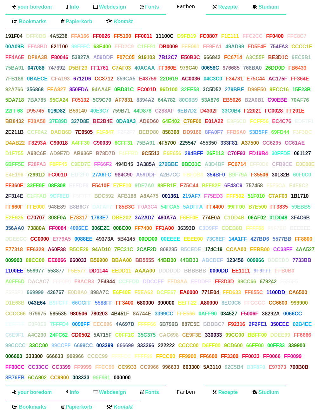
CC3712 (104, 78)
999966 (75, 356)
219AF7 (191, 196)
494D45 (124, 164)
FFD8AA (177, 281)
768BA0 (252, 68)
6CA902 (37, 377)
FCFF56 (259, 121)
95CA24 (59, 100)
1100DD (275, 292)
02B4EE (302, 324)
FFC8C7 (296, 36)
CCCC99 (97, 356)
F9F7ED (277, 228)
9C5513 (151, 153)
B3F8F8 (256, 367)
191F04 (14, 36)
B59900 (99, 260)
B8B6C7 (79, 207)
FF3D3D (224, 281)
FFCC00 (165, 356)
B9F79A (238, 174)
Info (72, 7)
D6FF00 (211, 345)
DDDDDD (170, 270)
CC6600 (278, 303)
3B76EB (14, 377)
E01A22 (214, 121)
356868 (35, 89)
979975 (37, 313)
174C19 (213, 249)
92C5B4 (234, 367)
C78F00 (192, 121)
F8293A (37, 143)
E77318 (14, 249)
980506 (78, 313)
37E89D (58, 121)
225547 (187, 143)
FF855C (254, 292)
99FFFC (80, 46)
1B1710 (299, 196)
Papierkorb (76, 21)
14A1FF (238, 239)
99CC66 (246, 281)
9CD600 (233, 345)
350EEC (279, 324)
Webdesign (109, 7)
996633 (170, 367)
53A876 (210, 100)
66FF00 (255, 345)
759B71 (121, 111)
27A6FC (101, 174)
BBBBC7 (213, 324)
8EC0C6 (231, 303)
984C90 (124, 174)
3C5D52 (212, 89)
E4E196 (14, 174)
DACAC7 (38, 281)
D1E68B (14, 303)
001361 (170, 196)
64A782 (167, 100)
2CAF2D (146, 249)
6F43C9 (233, 185)
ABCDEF (212, 260)
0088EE (83, 239)
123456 (235, 260)
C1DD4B (234, 217)
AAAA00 (145, 270)
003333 (80, 377)
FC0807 (209, 36)
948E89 (57, 207)
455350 (208, 143)
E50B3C (190, 57)
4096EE (79, 228)
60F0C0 (302, 174)
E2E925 (14, 217)
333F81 (228, 143)
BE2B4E (103, 121)
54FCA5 (170, 207)
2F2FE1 (258, 324)
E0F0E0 (37, 324)
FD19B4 (258, 153)
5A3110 (212, 367)
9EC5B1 (301, 57)
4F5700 (167, 143)
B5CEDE (191, 249)
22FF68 (14, 111)
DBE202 (121, 217)
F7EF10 (122, 185)
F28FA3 (37, 164)
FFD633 (232, 292)
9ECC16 (279, 89)
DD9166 (192, 132)
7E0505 (84, 132)
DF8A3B (38, 57)
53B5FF (258, 132)
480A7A (167, 217)
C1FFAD (36, 196)
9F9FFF (263, 270)
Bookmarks (29, 21)
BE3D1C (278, 57)
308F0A (57, 217)
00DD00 (148, 239)
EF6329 (35, 249)
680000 (145, 303)
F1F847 (105, 132)
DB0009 (168, 46)
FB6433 (297, 68)
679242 (268, 281)
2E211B (14, 132)
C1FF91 (146, 46)
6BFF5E (14, 164)
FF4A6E (14, 57)
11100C (165, 36)
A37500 (250, 143)
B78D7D (105, 153)
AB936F (82, 153)
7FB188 (14, 78)
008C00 (122, 228)
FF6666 (302, 335)
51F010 (256, 196)
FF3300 (229, 356)
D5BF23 (78, 68)
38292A (271, 313)
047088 (36, 68)
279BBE (234, 89)
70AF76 (300, 100)
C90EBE (277, 100)
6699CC (83, 345)
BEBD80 (149, 132)
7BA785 (37, 100)
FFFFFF (143, 377)
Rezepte (225, 7)
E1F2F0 (80, 174)
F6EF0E (189, 217)
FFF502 (235, 196)
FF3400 (124, 303)
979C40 (189, 68)
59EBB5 (300, 207)
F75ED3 (213, 196)
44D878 (142, 111)
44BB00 (166, 260)
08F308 (56, 185)
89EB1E (166, 185)
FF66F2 (103, 164)
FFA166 (80, 36)
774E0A (211, 217)
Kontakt (119, 21)
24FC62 (59, 335)
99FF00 (236, 207)
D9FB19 (186, 36)
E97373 (277, 367)
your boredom (32, 7)
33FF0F (36, 185)
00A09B (14, 46)
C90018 (59, 143)
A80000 (209, 303)
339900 (296, 345)
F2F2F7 (126, 132)
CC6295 (271, 143)
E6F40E (122, 292)
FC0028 (274, 111)
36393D (186, 228)
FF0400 (275, 36)
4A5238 (59, 36)
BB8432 (14, 121)
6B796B (168, 324)
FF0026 (101, 36)
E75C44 (256, 78)
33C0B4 (231, 111)
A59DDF (103, 57)
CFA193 (60, 78)
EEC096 (102, 324)
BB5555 (144, 260)
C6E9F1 (14, 335)
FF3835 (279, 207)
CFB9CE (282, 164)
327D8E (80, 121)
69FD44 (280, 132)
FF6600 (208, 356)
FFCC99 (104, 367)
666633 (54, 356)
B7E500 (258, 207)
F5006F (249, 313)
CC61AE (295, 143)
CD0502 (80, 335)
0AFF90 (207, 313)
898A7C (99, 292)
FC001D (146, 89)
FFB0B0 (284, 270)
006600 (13, 356)
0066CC (292, 313)
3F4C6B (300, 217)
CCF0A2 (37, 132)
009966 (255, 260)
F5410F (100, 185)
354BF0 (216, 174)
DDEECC (16, 239)
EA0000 (189, 292)
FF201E (295, 111)
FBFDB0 (193, 174)
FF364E (300, 78)
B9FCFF (59, 303)
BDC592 (104, 196)
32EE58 (190, 89)
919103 (146, 57)
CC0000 (39, 239)
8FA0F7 (214, 132)
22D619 (169, 78)
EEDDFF (201, 281)
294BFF (194, 153)
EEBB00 (259, 249)
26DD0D (275, 68)
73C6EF (215, 239)
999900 (299, 303)
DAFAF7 (102, 207)
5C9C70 (102, 100)
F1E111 (230, 36)
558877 (55, 270)
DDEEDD (278, 260)
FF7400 (143, 228)
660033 (78, 260)
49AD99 (234, 46)
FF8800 (303, 239)
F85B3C (125, 207)
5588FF (103, 303)
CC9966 (149, 367)
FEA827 (56, 89)
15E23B (301, 89)
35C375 (147, 335)
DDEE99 (280, 335)
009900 (13, 260)
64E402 (171, 121)
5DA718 (14, 100)
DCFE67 (166, 292)
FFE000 (36, 207)
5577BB (282, 239)
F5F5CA (275, 185)
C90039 (102, 143)
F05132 (80, 100)
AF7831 (124, 100)
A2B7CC (169, 174)
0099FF (81, 324)
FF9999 (83, 367)
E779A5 (61, 239)
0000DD (219, 270)
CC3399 (61, 367)
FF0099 (293, 356)
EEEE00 (193, 239)
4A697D (125, 324)
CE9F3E (191, 335)
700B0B (299, 367)
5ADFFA (193, 207)
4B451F (120, 313)
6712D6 (82, 78)
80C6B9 (188, 100)
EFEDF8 (79, 185)
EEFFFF (14, 324)
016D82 (56, 111)
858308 (170, 132)
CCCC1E (301, 46)
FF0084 (57, 228)
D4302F (209, 111)
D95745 (35, 111)
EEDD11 (121, 270)
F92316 (236, 324)
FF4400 (215, 207)
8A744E (142, 313)
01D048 (278, 217)
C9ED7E (80, 164)
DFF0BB (36, 36)
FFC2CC (252, 36)
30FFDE (280, 153)
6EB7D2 (186, 111)
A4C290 (37, 335)
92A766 (14, 89)
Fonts (149, 7)
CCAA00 (236, 249)
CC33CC (38, 367)
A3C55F (255, 57)
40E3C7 (99, 111)
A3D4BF (214, 164)
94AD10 (101, 249)
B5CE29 (78, 249)
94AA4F (101, 89)
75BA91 (14, 68)
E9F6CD (236, 121)
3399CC (164, 313)
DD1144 (98, 270)
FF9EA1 (212, 46)
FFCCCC (254, 303)
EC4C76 (281, 121)
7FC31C (123, 249)
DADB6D (61, 132)
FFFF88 (255, 228)
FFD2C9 (124, 46)
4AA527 (305, 249)
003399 (104, 345)
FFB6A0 (236, 132)
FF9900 (187, 356)
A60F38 (57, 249)
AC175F (278, 78)
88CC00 (35, 260)
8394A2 (145, 100)
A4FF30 (80, 143)
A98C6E (36, 153)
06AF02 (257, 217)
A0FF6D (14, 281)
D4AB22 (15, 143)
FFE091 (190, 46)
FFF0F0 (62, 281)
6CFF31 (124, 143)
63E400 (102, 46)
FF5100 (122, 36)
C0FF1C (124, 335)
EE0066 (57, 260)
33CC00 (38, 345)
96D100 (168, 89)
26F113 (215, 153)
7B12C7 (168, 57)
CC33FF (282, 249)
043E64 (36, 303)
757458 (254, 185)
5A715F (103, 335)
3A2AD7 (144, 217)
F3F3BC (302, 132)
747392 (56, 68)
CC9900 (59, 377)
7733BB (302, 260)
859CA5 (126, 78)
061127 (302, 153)
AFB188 (126, 196)
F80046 (59, 57)
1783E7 (100, 217)
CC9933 (127, 367)
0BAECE (37, 78)
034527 (228, 313)
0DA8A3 (126, 121)
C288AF (164, 111)
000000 (122, 377)
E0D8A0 (77, 292)
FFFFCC (121, 356)
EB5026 (232, 100)
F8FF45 (58, 164)
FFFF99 (144, 356)
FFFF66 (147, 324)
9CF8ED (59, 196)
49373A (105, 239)
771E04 (210, 292)
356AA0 (14, 228)
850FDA (78, 89)
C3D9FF (208, 228)
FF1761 (100, 68)
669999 (35, 292)
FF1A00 (165, 228)
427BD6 (259, 239)
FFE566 (186, 313)
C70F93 (237, 153)
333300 (34, 356)
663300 (191, 367)
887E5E (191, 324)
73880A (36, 228)
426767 (55, 292)
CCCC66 (15, 313)
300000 (165, 303)
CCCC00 (188, 345)
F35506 (259, 174)
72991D (36, 174)
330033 (213, 335)
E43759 (147, 78)
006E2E (100, 228)
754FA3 (279, 46)
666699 (125, 345)
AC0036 (190, 78)
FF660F (14, 207)
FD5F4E (257, 46)
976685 (230, 68)
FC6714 (233, 57)
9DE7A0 (144, 185)
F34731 (234, 78)
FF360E (167, 68)
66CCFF (81, 303)
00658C (210, 68)
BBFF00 (257, 335)
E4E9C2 (298, 185)
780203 (99, 313)
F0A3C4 (147, 207)
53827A (81, 57)
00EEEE (170, 239)
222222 (166, 345)
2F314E (14, 196)
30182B (280, 174)
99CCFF (60, 345)
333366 (145, 345)
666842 (211, 57)
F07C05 (125, 57)
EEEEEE (300, 228)
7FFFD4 (59, 324)
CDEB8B (232, 228)
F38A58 (37, 121)
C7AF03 (121, 68)
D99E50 (257, 89)
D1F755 (14, 153)
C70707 (36, 217)
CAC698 (169, 335)
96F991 (101, 377)
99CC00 (234, 335)
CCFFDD (128, 281)
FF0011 (143, 36)
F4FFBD (128, 153)
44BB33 (189, 260)
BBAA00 (121, 260)
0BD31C (124, 89)
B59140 (78, 111)
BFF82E (211, 185)
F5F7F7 (82, 196)
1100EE (14, 270)
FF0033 (250, 356)
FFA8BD (37, 46)
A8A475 (149, 196)
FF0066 (272, 356)
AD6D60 (149, 121)
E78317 (78, 217)
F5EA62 (144, 292)
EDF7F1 (304, 121)
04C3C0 (212, 78)
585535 (58, 313)
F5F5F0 (14, 292)
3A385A (146, 164)
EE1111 (241, 270)
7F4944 (106, 281)
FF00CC (14, 367)
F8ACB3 (84, 281)
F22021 (252, 111)
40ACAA (145, 68)
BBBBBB (195, 270)
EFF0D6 (259, 164)
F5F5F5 (289, 281)
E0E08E (305, 164)
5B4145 (126, 239)
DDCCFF (153, 281)
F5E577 (77, 270)
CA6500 (298, 292)
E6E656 (172, 153)
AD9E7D (60, 153)
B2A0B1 (254, 100)
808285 (168, 249)
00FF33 (276, 345)
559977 (35, 270)
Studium (265, 7)
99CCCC (15, 345)
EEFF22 (187, 303)
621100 (59, 46)
